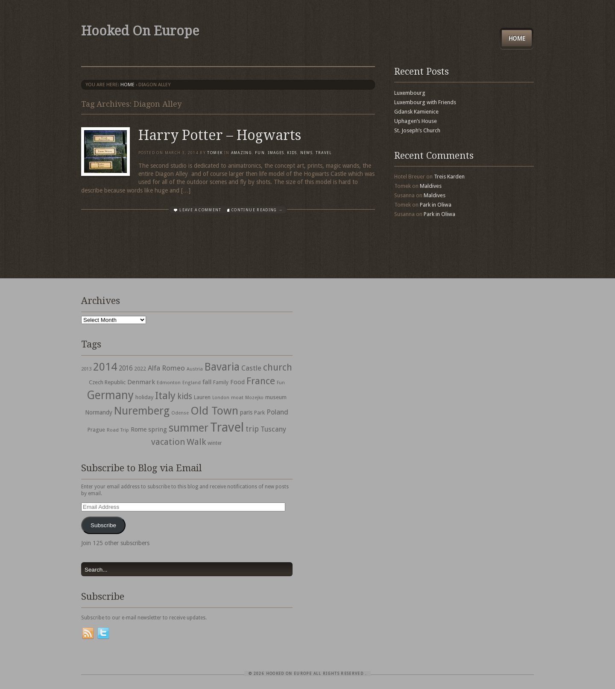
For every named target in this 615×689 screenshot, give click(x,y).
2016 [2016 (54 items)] (125, 368)
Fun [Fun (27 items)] (281, 382)
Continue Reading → (257, 210)
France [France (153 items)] (260, 380)
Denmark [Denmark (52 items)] (141, 382)
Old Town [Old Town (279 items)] (214, 410)
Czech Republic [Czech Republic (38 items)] (107, 382)
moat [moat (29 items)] (237, 397)
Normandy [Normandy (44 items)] (98, 412)
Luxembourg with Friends (425, 102)
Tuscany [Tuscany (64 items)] (273, 429)
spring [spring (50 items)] (157, 429)
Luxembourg (409, 93)
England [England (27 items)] (191, 382)
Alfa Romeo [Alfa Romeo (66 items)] (166, 368)
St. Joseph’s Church (417, 130)
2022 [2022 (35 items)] (140, 368)
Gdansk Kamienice (416, 111)
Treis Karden (449, 176)
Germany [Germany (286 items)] (110, 395)
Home (516, 38)
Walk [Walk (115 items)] (196, 442)
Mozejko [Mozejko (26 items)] (254, 397)
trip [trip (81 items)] (252, 428)
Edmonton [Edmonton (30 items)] (169, 382)
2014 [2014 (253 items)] (105, 366)
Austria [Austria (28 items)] (195, 369)
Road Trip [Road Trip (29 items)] (118, 430)
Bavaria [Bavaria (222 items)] (222, 367)
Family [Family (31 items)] (220, 382)
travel (324, 153)
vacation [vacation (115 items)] (168, 442)
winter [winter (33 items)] (215, 443)
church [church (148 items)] (277, 367)
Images (276, 153)
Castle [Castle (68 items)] (251, 368)
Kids (292, 153)
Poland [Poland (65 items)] (277, 412)
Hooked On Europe (140, 30)
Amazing (241, 153)
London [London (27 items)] (220, 397)
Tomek (215, 153)
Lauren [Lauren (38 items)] (202, 397)
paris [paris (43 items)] (246, 412)
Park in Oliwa (435, 204)
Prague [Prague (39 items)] (96, 429)
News (306, 153)
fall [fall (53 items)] (206, 382)
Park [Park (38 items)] (259, 412)
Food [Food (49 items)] (237, 382)
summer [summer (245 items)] (188, 427)
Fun (260, 153)
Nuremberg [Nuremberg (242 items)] (142, 410)
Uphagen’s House (415, 121)
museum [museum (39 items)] (276, 397)
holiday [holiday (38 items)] (144, 397)
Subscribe (103, 525)
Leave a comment (200, 210)
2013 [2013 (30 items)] (86, 369)
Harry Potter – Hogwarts (219, 135)
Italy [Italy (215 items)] (165, 395)
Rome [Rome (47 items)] (138, 429)
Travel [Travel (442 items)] (227, 427)
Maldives (431, 186)
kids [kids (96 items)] (184, 396)
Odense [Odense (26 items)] (180, 413)
